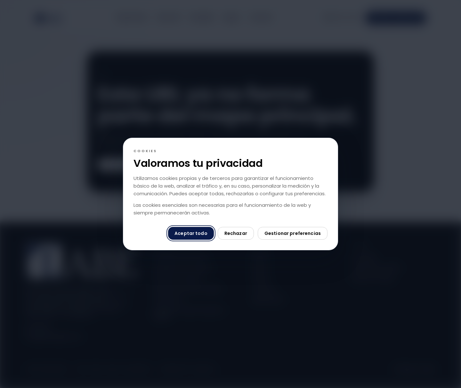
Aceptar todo (190, 233)
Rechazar (235, 233)
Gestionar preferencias (292, 233)
